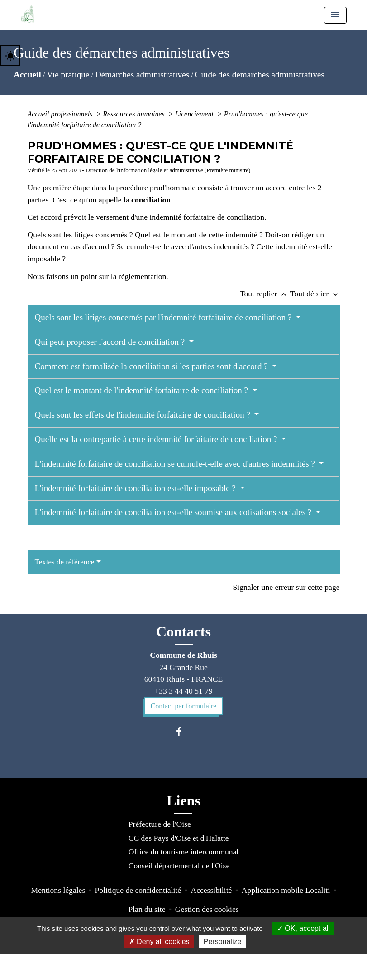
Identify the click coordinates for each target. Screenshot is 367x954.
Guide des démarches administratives (259, 74)
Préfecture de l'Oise (160, 824)
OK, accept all (303, 928)
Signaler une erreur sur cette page (286, 587)
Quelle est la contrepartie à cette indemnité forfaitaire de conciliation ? (157, 439)
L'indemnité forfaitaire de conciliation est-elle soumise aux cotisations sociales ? (174, 512)
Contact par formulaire (184, 706)
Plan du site (146, 909)
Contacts (183, 631)
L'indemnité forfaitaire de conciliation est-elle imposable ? (136, 488)
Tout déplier (315, 293)
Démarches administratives (142, 74)
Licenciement (195, 114)
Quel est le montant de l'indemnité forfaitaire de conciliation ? (142, 390)
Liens (183, 800)
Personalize (223, 941)
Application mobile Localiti (286, 890)
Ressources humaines (135, 114)
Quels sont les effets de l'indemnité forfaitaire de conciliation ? (144, 414)
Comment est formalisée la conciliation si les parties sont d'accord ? (152, 366)
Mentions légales (58, 890)
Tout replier (265, 293)
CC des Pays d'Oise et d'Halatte (179, 838)
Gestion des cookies (207, 909)
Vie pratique (68, 74)
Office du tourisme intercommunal (183, 851)
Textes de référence (65, 562)
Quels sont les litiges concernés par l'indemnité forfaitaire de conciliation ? (164, 317)
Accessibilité (211, 890)
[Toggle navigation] (335, 15)
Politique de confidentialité (138, 890)
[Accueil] (28, 14)
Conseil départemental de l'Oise (179, 865)
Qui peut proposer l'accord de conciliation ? (111, 342)
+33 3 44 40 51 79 (183, 690)
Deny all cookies (159, 941)
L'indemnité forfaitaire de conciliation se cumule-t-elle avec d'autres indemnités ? (176, 463)
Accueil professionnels (61, 114)
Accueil (27, 74)
